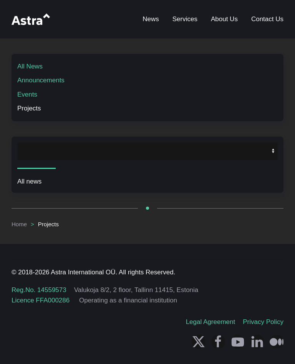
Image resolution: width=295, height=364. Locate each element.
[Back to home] (31, 19)
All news (29, 181)
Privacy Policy (263, 322)
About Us (224, 19)
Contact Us (267, 19)
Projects (29, 108)
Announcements (41, 80)
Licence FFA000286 (41, 300)
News (151, 19)
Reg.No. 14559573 (39, 290)
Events (27, 94)
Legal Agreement (210, 322)
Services (184, 19)
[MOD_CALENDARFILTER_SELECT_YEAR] (147, 151)
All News (30, 66)
